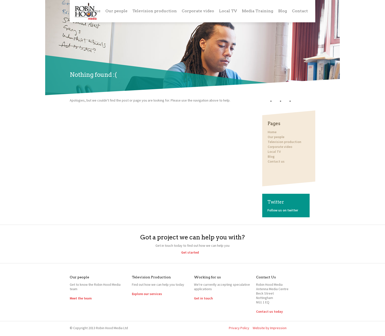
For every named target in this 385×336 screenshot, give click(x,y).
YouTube (298, 101)
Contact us (275, 161)
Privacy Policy (239, 328)
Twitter (279, 101)
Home (94, 11)
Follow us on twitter (282, 210)
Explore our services (147, 294)
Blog (282, 11)
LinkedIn (289, 101)
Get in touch (203, 298)
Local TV (228, 11)
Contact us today (269, 311)
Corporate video (198, 11)
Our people (116, 11)
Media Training (257, 11)
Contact (300, 11)
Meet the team (81, 298)
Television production (154, 11)
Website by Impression (270, 328)
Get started (190, 252)
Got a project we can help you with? (192, 237)
